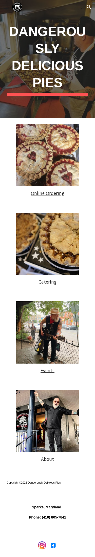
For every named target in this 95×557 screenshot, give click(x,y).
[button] (6, 7)
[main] (47, 59)
